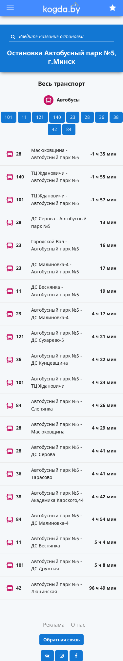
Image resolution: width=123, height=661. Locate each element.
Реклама (54, 624)
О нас (78, 624)
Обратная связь (61, 639)
